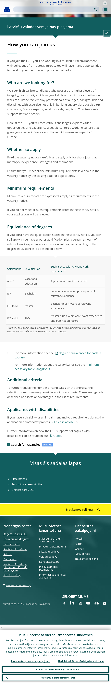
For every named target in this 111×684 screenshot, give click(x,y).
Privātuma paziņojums (52, 546)
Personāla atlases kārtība (27, 484)
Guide (57, 436)
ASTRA (78, 543)
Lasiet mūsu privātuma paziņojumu (30, 660)
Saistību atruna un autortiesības (50, 540)
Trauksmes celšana (86, 558)
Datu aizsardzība (49, 561)
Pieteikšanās (19, 479)
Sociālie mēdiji (12, 575)
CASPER (79, 548)
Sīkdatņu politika (49, 551)
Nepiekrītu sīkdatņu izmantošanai (58, 677)
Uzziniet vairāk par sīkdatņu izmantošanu (81, 660)
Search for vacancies (25, 444)
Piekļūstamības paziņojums (48, 568)
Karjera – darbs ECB (15, 534)
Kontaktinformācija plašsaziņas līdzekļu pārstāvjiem (15, 567)
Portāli (79, 538)
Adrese (7, 554)
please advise (65, 422)
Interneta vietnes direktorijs (18, 585)
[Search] (54, 9)
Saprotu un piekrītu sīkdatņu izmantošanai (57, 669)
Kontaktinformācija (15, 549)
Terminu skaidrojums (16, 539)
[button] (105, 3)
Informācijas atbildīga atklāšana (52, 576)
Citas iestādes (11, 544)
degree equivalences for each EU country (58, 355)
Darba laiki (9, 559)
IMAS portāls (82, 553)
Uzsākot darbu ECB (23, 489)
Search (95, 9)
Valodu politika (48, 556)
